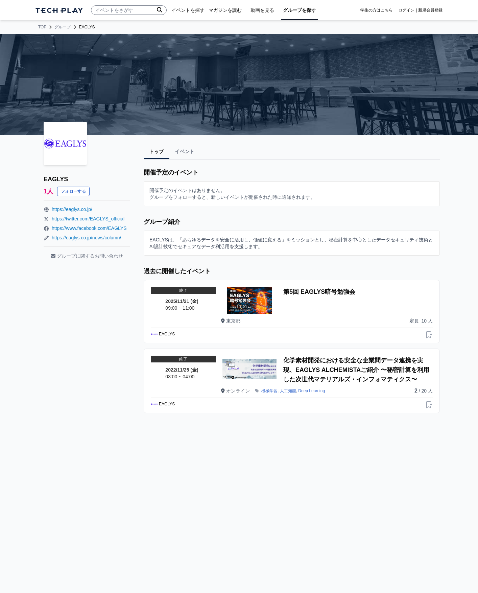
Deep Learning (311, 390)
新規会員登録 (430, 10)
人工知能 (288, 390)
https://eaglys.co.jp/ (72, 209)
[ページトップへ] (59, 10)
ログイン (406, 10)
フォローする (73, 191)
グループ (62, 27)
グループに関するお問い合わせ (87, 256)
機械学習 (269, 390)
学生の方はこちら (376, 10)
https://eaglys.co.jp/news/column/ (86, 237)
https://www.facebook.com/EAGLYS (89, 228)
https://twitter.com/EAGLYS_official (88, 218)
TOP (42, 27)
